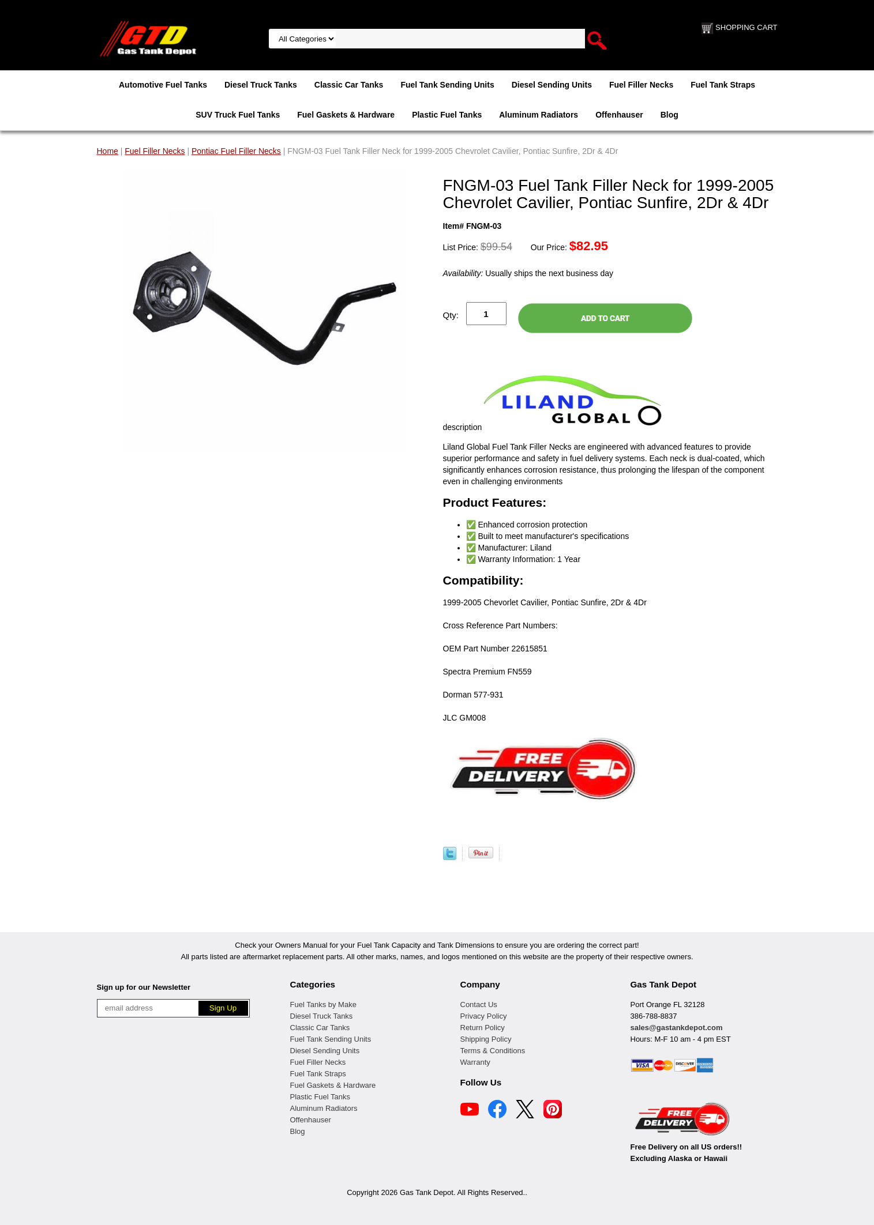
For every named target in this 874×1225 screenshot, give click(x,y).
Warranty (475, 1062)
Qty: (451, 315)
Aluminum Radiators (538, 114)
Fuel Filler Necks (641, 84)
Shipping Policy (486, 1039)
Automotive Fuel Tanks (163, 84)
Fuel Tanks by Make (323, 1004)
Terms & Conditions (493, 1050)
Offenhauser (619, 114)
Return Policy (482, 1027)
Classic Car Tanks (349, 84)
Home (107, 151)
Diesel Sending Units (552, 84)
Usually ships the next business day (528, 273)
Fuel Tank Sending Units (447, 84)
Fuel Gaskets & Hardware (346, 114)
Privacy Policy (483, 1016)
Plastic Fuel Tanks (447, 114)
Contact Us (478, 1004)
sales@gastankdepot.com (677, 1027)
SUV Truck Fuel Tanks (238, 114)
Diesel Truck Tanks (260, 84)
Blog (669, 114)
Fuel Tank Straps (723, 84)
